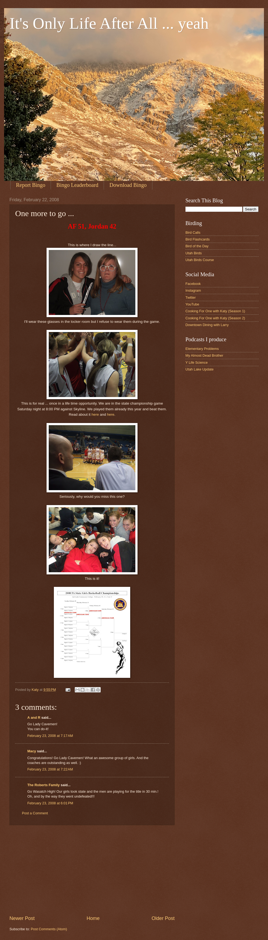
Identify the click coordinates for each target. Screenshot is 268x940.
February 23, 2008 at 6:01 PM (50, 803)
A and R (33, 717)
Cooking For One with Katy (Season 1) (215, 311)
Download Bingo (127, 185)
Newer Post (22, 918)
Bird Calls (192, 232)
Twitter (190, 297)
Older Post (163, 918)
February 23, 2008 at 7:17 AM (50, 736)
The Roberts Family (43, 785)
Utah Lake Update (199, 369)
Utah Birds (193, 253)
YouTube (192, 304)
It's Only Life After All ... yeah (109, 23)
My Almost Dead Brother (204, 355)
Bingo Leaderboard (77, 185)
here (95, 414)
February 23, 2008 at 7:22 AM (50, 769)
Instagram (193, 290)
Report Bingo (30, 185)
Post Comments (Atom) (49, 929)
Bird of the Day (196, 246)
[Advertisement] (92, 870)
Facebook (193, 284)
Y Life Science (196, 362)
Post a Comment (35, 813)
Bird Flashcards (197, 239)
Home (93, 918)
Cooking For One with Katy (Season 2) (215, 318)
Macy (31, 751)
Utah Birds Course (199, 260)
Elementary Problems (202, 349)
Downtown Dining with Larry (207, 325)
